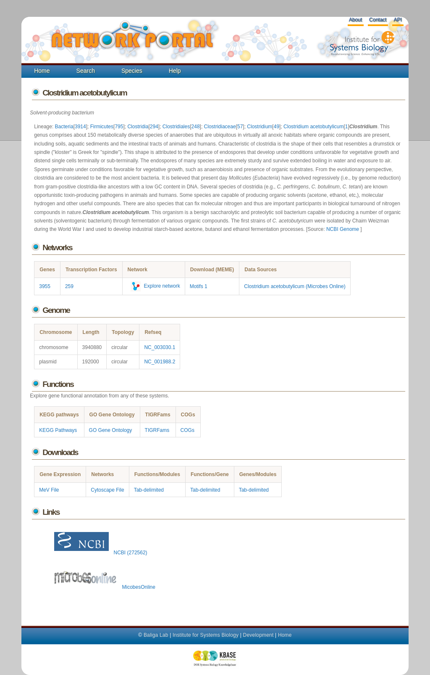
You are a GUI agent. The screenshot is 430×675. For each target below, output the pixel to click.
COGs (187, 430)
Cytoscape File (107, 490)
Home (42, 70)
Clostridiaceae (220, 127)
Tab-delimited (149, 490)
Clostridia (137, 127)
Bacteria (64, 127)
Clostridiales (176, 127)
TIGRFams (157, 430)
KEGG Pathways (58, 430)
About (355, 20)
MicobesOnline (103, 587)
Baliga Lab (156, 635)
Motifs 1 (198, 286)
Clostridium (259, 127)
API (397, 20)
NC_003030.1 (159, 347)
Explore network (153, 286)
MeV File (49, 490)
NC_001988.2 (159, 362)
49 (276, 127)
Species (131, 70)
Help (175, 70)
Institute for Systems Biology (206, 635)
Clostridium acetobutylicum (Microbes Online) (294, 286)
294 (154, 127)
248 (195, 127)
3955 (44, 286)
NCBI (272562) (99, 553)
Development (258, 635)
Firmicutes (101, 127)
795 (119, 127)
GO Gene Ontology (110, 430)
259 (69, 286)
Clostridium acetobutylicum (313, 127)
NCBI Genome (343, 229)
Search (85, 70)
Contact (377, 20)
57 (240, 127)
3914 (80, 127)
